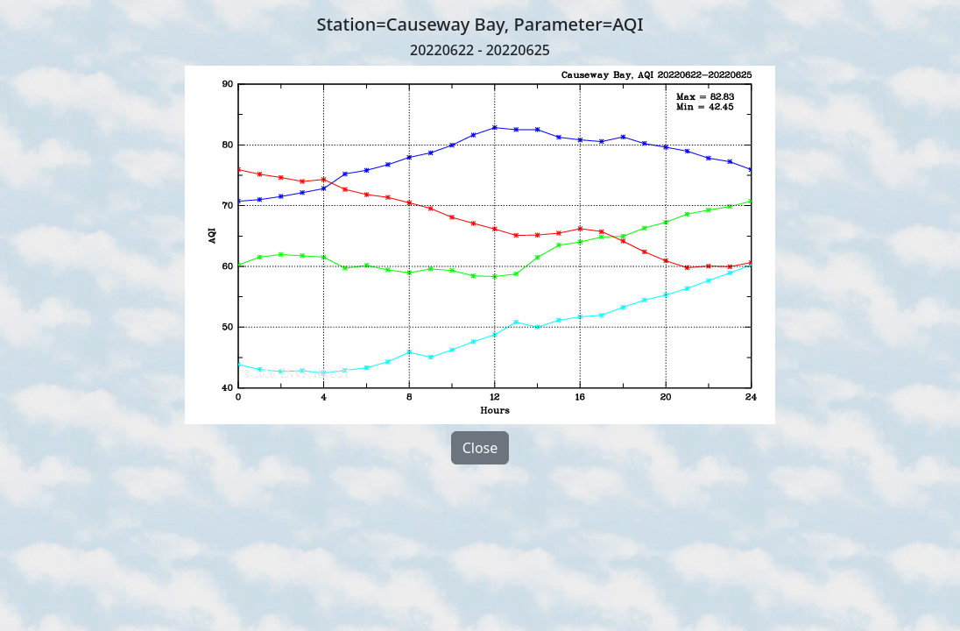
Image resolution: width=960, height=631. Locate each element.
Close (480, 447)
